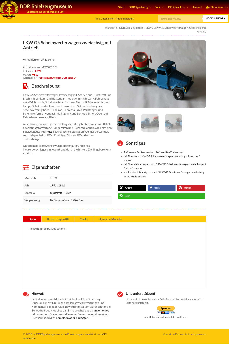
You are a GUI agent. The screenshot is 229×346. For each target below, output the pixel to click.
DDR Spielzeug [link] (138, 7)
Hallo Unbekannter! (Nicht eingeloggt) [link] (114, 18)
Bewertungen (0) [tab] (58, 219)
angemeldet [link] (101, 310)
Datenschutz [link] (182, 334)
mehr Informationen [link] (175, 317)
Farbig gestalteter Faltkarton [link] (66, 200)
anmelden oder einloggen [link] (72, 317)
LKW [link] (149, 27)
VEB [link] (50, 131)
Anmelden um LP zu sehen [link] (39, 59)
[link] (161, 74)
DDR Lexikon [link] (176, 7)
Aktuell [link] (197, 7)
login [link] (40, 228)
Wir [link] (157, 7)
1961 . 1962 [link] (57, 185)
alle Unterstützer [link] (153, 317)
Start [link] (121, 7)
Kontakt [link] (168, 334)
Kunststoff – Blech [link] (60, 192)
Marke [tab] (84, 219)
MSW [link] (35, 74)
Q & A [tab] (32, 219)
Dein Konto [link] (215, 7)
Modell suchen (215, 18)
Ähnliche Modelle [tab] (110, 219)
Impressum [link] (199, 334)
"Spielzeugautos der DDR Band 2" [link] (57, 77)
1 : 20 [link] (53, 178)
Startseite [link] (111, 27)
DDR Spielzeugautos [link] (131, 27)
